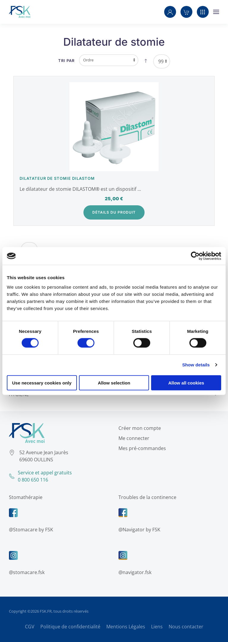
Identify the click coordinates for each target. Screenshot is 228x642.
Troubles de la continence (147, 497)
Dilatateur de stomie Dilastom (57, 178)
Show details (196, 364)
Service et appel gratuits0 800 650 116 (39, 476)
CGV (29, 626)
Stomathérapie (25, 497)
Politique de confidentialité (70, 626)
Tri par (66, 60)
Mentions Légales (125, 626)
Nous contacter (186, 626)
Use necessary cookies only (42, 382)
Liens (157, 626)
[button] (170, 12)
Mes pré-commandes (141, 448)
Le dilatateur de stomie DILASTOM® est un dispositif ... (80, 189)
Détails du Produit (114, 212)
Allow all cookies (186, 382)
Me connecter (133, 438)
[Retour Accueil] (19, 12)
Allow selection (114, 382)
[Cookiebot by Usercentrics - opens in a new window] (195, 256)
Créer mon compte (139, 428)
